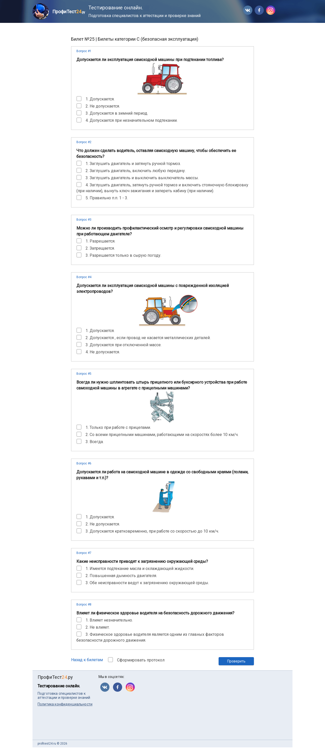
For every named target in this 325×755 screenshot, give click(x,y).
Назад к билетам (87, 659)
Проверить (236, 661)
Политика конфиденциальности (65, 704)
